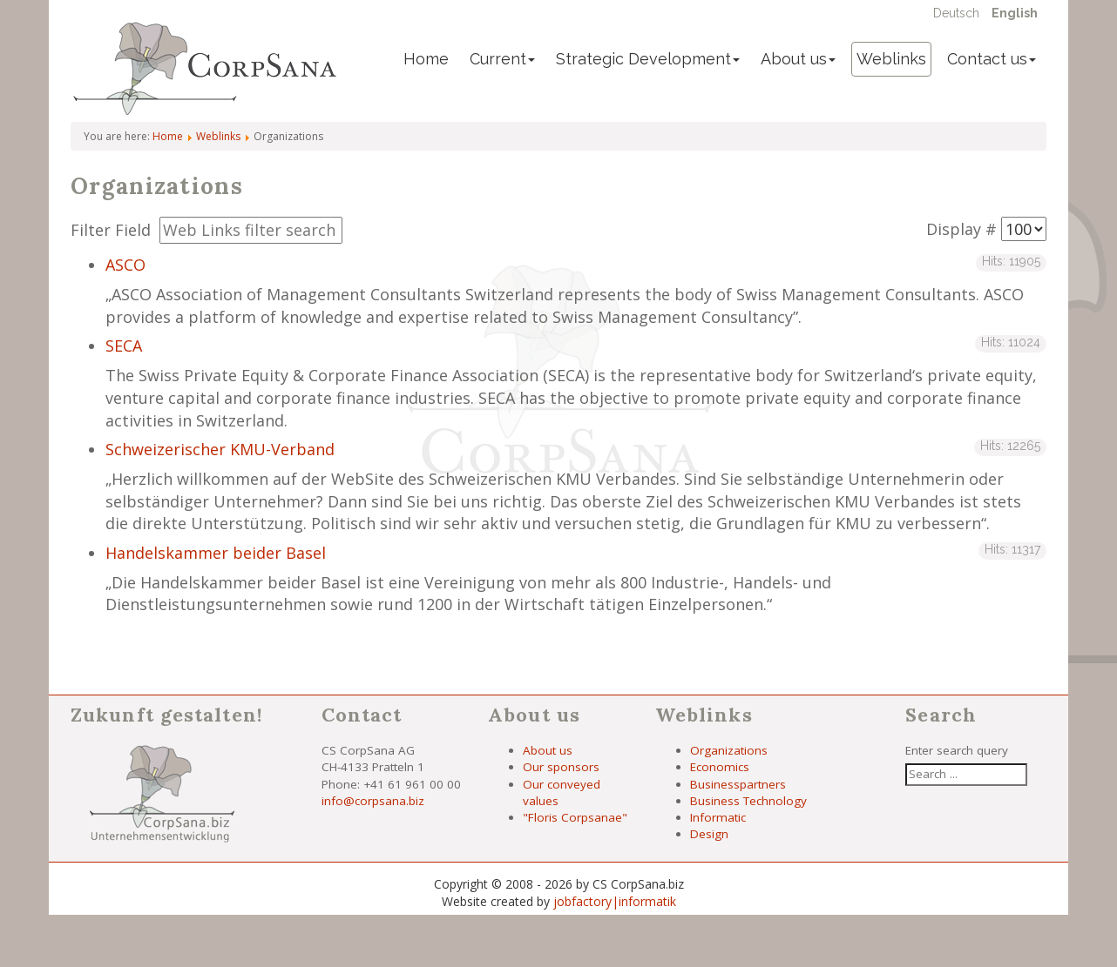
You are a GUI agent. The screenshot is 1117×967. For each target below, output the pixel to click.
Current (502, 59)
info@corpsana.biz (373, 801)
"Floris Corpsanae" (575, 817)
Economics (719, 767)
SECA (123, 345)
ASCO (125, 264)
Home (426, 59)
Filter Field (113, 229)
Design (709, 834)
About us (798, 59)
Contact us (991, 59)
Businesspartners (738, 784)
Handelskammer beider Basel (215, 552)
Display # (961, 228)
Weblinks (891, 59)
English (1015, 13)
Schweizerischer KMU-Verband (220, 449)
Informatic (718, 817)
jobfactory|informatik (614, 901)
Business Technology (748, 801)
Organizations (729, 750)
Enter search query (956, 750)
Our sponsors (561, 767)
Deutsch (958, 13)
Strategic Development (648, 59)
